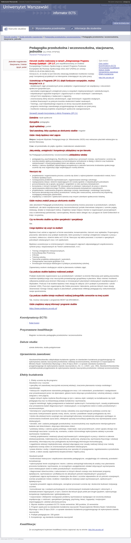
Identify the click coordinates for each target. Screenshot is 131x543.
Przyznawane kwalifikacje (109, 68)
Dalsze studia (104, 70)
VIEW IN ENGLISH (121, 23)
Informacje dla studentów (88, 28)
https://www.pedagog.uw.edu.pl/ (43, 308)
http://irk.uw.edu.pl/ (106, 78)
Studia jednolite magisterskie (30, 37)
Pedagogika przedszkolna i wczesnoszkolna (63, 37)
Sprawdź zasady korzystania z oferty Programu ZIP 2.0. (53, 113)
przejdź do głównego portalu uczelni (13, 11)
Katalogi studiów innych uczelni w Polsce (115, 5)
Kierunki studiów (17, 28)
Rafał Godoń (34, 323)
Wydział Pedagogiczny (40, 54)
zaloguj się (126, 2)
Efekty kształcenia (106, 74)
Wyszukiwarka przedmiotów (50, 28)
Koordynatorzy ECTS (107, 66)
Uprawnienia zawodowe (108, 72)
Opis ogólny (104, 64)
